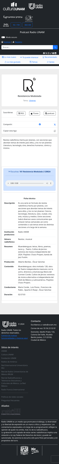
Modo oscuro (12, 37)
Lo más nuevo (9, 57)
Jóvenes (32, 100)
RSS (21, 113)
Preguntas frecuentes (10, 400)
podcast (49, 113)
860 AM (27, 25)
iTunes (34, 113)
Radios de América (9, 362)
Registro (18, 42)
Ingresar (7, 42)
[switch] (3, 37)
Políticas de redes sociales (12, 397)
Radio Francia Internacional (12, 389)
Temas (34, 62)
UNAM (4, 351)
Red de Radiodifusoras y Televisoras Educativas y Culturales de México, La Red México (13, 382)
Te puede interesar (29, 57)
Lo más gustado (12, 62)
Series (50, 62)
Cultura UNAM (7, 354)
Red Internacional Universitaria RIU (14, 366)
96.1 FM (16, 25)
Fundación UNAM (8, 358)
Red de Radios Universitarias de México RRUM (14, 373)
